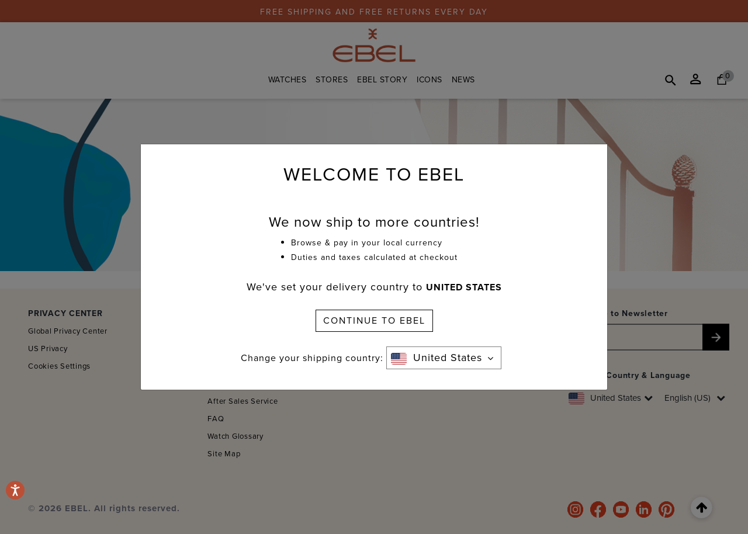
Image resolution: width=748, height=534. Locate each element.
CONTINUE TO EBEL (374, 320)
